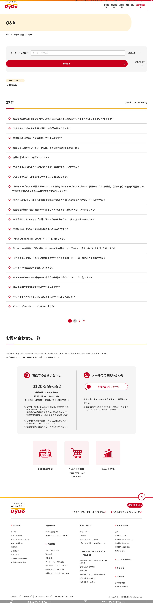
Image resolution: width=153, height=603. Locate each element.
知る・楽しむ (96, 9)
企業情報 (81, 9)
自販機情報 (67, 9)
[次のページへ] (81, 319)
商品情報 (53, 9)
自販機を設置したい (130, 505)
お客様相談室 (113, 9)
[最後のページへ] (87, 319)
